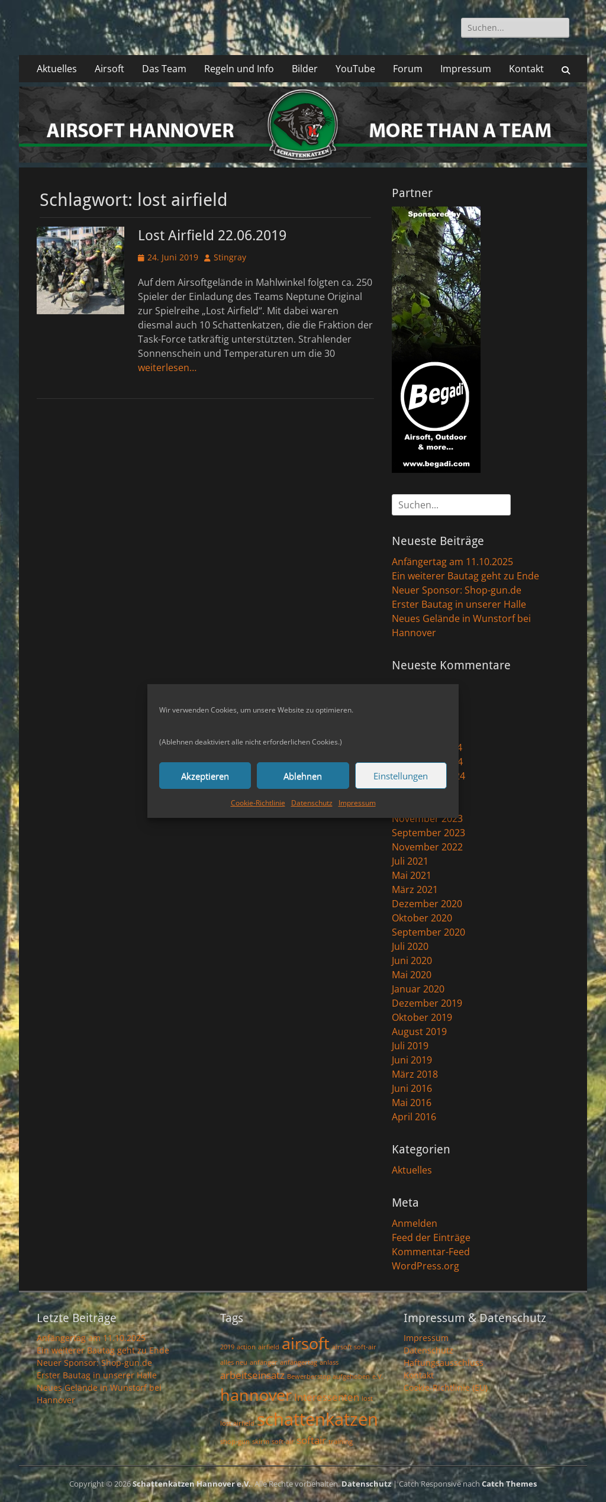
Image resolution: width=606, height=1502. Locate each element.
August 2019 (419, 1031)
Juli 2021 (410, 861)
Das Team (164, 68)
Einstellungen (400, 776)
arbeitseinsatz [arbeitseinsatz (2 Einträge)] (252, 1375)
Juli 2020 (410, 946)
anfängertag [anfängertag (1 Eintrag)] (298, 1362)
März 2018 (415, 1074)
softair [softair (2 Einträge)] (311, 1440)
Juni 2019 (412, 1059)
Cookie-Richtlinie (258, 803)
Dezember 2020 (427, 903)
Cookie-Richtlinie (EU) (446, 1387)
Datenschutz (312, 803)
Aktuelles (57, 68)
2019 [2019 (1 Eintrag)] (227, 1347)
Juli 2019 (410, 1045)
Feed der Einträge (431, 1237)
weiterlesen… (167, 367)
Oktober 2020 (422, 917)
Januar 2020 (418, 988)
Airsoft (109, 68)
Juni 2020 (412, 960)
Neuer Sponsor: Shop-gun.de (456, 590)
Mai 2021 (411, 875)
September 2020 (428, 932)
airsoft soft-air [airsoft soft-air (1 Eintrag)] (354, 1347)
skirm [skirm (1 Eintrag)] (260, 1441)
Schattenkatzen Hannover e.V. (192, 1483)
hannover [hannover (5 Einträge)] (256, 1395)
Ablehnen (302, 776)
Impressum (357, 803)
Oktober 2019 (422, 1017)
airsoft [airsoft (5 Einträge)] (306, 1343)
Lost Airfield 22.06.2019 (212, 235)
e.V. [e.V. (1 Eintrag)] (377, 1376)
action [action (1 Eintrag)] (246, 1347)
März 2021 (415, 889)
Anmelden (414, 1223)
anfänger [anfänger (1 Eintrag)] (264, 1362)
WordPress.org (425, 1265)
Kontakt (526, 68)
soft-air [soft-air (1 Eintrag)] (283, 1441)
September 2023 (428, 832)
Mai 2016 (411, 1102)
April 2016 (414, 1116)
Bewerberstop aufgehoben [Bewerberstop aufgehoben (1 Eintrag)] (328, 1376)
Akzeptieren (205, 776)
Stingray (230, 257)
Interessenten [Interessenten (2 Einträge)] (326, 1397)
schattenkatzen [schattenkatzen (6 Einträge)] (317, 1419)
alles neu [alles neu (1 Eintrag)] (233, 1362)
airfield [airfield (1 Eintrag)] (268, 1347)
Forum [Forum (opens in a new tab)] (408, 68)
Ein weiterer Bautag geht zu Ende (465, 575)
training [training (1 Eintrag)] (340, 1441)
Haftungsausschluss (443, 1362)
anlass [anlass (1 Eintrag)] (329, 1362)
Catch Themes (509, 1483)
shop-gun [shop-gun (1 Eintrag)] (235, 1441)
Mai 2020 (411, 974)
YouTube (355, 68)
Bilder (305, 68)
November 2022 (427, 846)
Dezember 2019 (427, 1003)
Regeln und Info (239, 68)
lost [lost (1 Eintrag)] (367, 1398)
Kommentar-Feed (431, 1251)
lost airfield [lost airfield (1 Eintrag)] (237, 1423)
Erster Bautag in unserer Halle (459, 604)
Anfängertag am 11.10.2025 (452, 561)
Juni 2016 (412, 1088)
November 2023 (427, 818)
